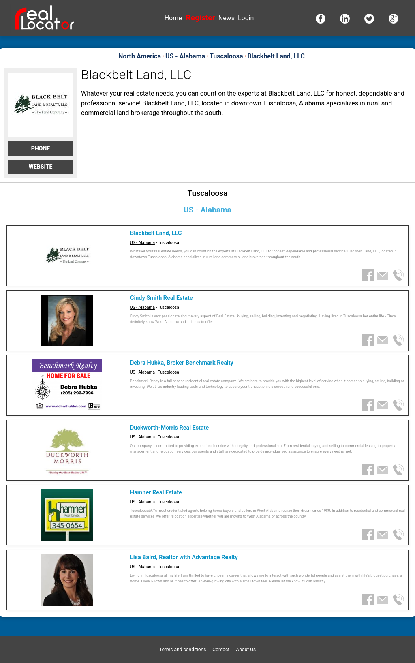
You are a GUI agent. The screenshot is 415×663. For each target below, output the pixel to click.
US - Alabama (142, 242)
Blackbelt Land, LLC (156, 233)
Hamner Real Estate (156, 492)
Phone (40, 148)
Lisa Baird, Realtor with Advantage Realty (184, 557)
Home (173, 18)
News (226, 18)
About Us (246, 649)
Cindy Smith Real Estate (161, 298)
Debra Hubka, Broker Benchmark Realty (181, 362)
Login (246, 18)
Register (200, 17)
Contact (220, 649)
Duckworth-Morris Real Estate (169, 427)
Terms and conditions (182, 649)
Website (41, 166)
